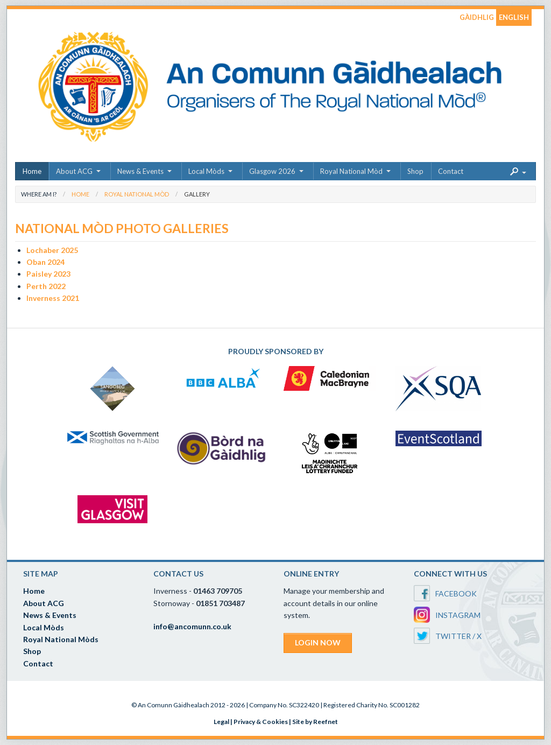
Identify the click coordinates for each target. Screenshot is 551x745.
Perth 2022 (46, 286)
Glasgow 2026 (272, 171)
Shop (415, 171)
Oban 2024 (45, 261)
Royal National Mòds (60, 639)
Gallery (197, 194)
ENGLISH (514, 17)
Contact (450, 171)
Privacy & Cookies (261, 722)
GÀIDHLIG (477, 17)
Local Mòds (206, 171)
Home (32, 171)
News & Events (140, 171)
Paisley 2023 (48, 273)
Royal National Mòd (351, 171)
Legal (221, 722)
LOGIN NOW (318, 642)
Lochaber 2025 (52, 250)
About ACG (74, 171)
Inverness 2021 (52, 298)
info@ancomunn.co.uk (192, 626)
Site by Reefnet (315, 722)
